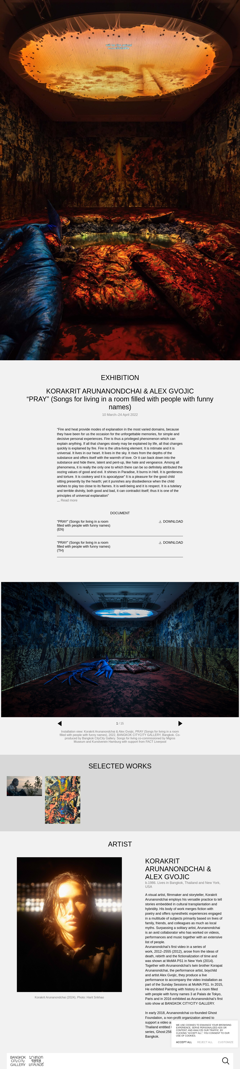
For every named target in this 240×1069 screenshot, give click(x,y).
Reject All (205, 1042)
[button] (59, 723)
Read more (69, 500)
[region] (204, 1034)
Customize (225, 1042)
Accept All (184, 1042)
